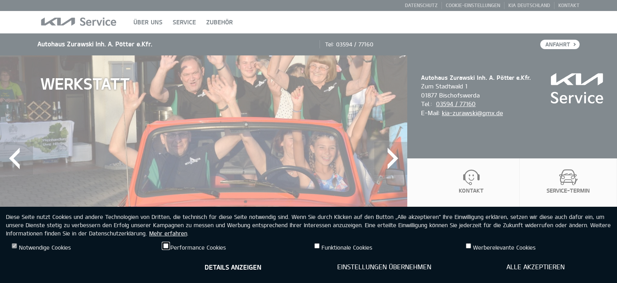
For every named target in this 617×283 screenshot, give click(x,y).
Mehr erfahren (168, 233)
